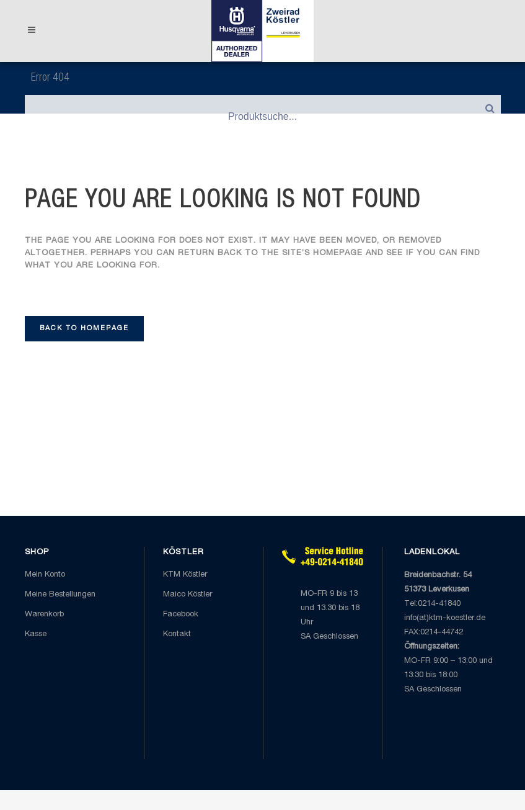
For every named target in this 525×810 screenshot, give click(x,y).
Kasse (35, 635)
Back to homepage (84, 328)
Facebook (180, 615)
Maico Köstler (187, 595)
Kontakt (177, 635)
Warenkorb (44, 615)
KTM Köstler (185, 575)
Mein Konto (45, 575)
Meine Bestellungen (60, 595)
